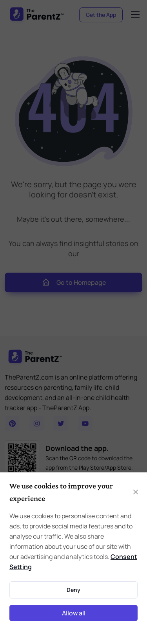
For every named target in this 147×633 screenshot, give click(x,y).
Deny (73, 589)
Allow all (73, 613)
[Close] (135, 492)
